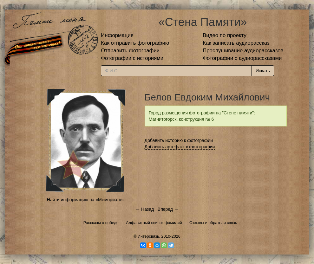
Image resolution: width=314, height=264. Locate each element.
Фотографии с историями (132, 58)
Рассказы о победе (101, 223)
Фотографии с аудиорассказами (242, 58)
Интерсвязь (148, 236)
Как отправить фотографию (135, 43)
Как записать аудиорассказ (236, 43)
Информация (117, 35)
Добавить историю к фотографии (179, 140)
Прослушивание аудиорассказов (243, 51)
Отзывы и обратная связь (213, 223)
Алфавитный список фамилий (154, 223)
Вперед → (168, 209)
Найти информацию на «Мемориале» (86, 199)
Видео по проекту (224, 35)
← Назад (144, 209)
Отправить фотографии (130, 51)
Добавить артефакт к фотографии (180, 146)
